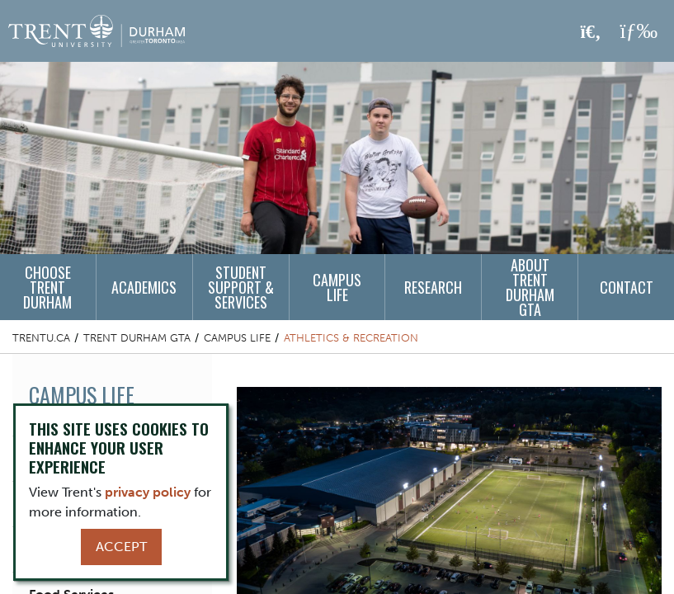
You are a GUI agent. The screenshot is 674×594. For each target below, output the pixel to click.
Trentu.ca (41, 338)
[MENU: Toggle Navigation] (638, 31)
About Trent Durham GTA (530, 287)
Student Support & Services (241, 287)
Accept (121, 546)
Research (433, 287)
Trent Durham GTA (137, 338)
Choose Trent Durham (47, 287)
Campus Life (337, 287)
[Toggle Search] (591, 32)
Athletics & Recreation (351, 338)
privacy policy (148, 492)
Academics (144, 287)
